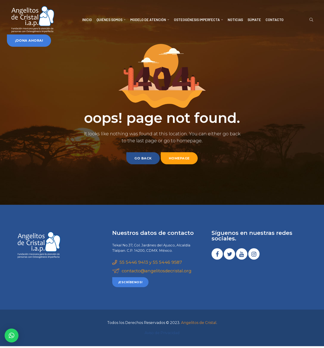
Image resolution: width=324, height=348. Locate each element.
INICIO (87, 20)
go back (143, 158)
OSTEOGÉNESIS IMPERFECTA (198, 20)
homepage (179, 158)
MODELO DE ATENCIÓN (149, 20)
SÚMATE (254, 20)
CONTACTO (275, 20)
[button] (29, 40)
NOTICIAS (235, 20)
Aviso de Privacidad (162, 334)
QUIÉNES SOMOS (111, 20)
